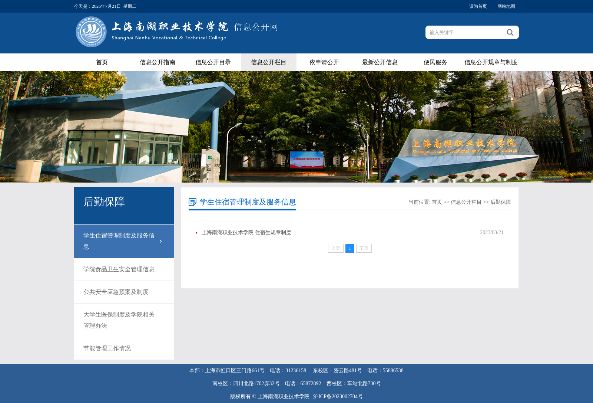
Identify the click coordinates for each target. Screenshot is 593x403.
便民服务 (435, 62)
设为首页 (478, 6)
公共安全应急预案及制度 (116, 292)
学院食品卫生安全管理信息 (119, 269)
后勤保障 (500, 202)
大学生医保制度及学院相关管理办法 (119, 320)
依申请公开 (324, 62)
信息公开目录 (213, 62)
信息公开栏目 (268, 62)
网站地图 (506, 6)
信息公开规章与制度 (491, 62)
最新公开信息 (380, 62)
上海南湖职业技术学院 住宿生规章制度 (246, 232)
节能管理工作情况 (107, 348)
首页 (102, 62)
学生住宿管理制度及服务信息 (119, 241)
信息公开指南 (157, 62)
